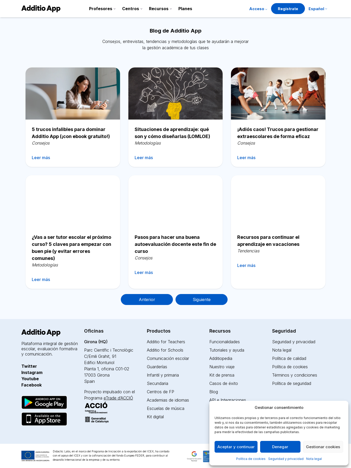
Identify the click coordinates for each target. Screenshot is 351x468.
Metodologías (148, 143)
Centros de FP (160, 391)
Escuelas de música (165, 408)
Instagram (31, 372)
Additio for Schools (165, 350)
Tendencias (248, 250)
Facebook (31, 385)
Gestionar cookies (323, 446)
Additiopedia (220, 358)
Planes (185, 8)
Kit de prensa (221, 375)
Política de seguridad (291, 383)
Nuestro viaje (222, 366)
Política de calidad (289, 358)
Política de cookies (251, 459)
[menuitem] (318, 9)
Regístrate (288, 9)
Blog (213, 391)
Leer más (41, 157)
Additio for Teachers (166, 341)
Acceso (256, 9)
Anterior (147, 299)
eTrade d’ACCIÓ (118, 398)
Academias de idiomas (168, 400)
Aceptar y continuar (236, 446)
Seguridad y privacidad (286, 459)
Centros (130, 8)
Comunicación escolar (168, 358)
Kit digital (155, 416)
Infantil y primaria (163, 375)
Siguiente (202, 299)
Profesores (100, 8)
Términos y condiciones (294, 375)
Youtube (30, 378)
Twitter (29, 366)
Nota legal (314, 459)
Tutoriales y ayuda (226, 350)
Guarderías (157, 366)
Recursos (158, 8)
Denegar (280, 446)
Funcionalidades (224, 341)
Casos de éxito (223, 383)
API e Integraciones (227, 400)
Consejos (40, 143)
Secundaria (157, 383)
